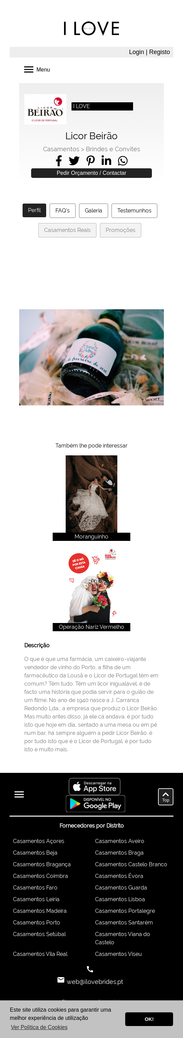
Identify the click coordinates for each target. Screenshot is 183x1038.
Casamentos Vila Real (40, 954)
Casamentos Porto (36, 922)
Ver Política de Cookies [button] (39, 1027)
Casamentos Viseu (118, 954)
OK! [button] (149, 1019)
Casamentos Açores (38, 841)
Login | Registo (149, 52)
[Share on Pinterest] (90, 161)
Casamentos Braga (119, 852)
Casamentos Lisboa (120, 899)
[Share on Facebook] (58, 161)
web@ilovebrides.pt (94, 981)
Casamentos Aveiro (119, 841)
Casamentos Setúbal (39, 934)
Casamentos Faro (35, 887)
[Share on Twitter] (74, 161)
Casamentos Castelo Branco (131, 864)
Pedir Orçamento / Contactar (92, 173)
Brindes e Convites (113, 149)
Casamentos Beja (35, 852)
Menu (36, 69)
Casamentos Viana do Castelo (122, 938)
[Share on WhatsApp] (123, 161)
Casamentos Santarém (124, 922)
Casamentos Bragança (42, 864)
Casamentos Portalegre (125, 911)
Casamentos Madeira (40, 911)
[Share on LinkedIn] (106, 161)
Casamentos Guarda (121, 887)
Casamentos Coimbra (40, 876)
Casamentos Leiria (36, 899)
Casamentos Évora (119, 876)
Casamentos (61, 149)
